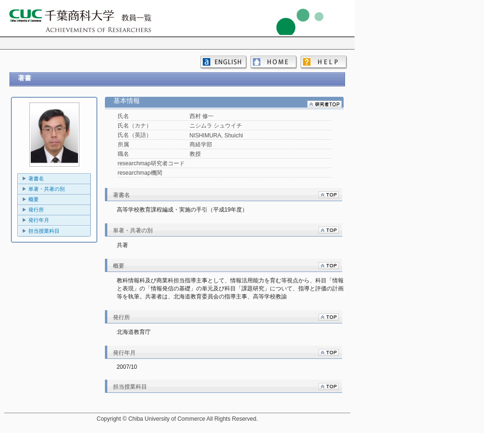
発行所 (36, 209)
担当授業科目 (44, 231)
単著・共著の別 (46, 189)
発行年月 (38, 220)
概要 (33, 199)
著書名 (36, 178)
